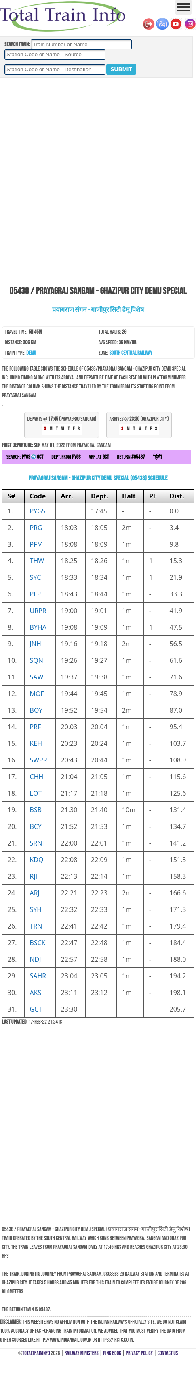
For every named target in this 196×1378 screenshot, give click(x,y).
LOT (36, 793)
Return (131, 457)
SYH (36, 909)
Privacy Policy (139, 1353)
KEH (36, 743)
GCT (36, 1009)
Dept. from (65, 457)
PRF (35, 726)
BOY (36, 710)
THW (37, 560)
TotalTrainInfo (36, 1353)
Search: (24, 457)
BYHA (38, 627)
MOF (37, 693)
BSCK (38, 942)
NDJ (35, 959)
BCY (36, 826)
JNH (35, 643)
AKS (36, 992)
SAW (37, 677)
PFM (36, 544)
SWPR (38, 760)
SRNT (38, 843)
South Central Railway (130, 352)
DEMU (31, 352)
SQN (36, 660)
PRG (36, 527)
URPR (38, 610)
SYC (35, 577)
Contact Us (168, 1353)
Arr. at (99, 457)
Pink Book (112, 1353)
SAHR (38, 975)
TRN (36, 926)
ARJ (35, 892)
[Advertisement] (97, 176)
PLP (35, 594)
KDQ (37, 859)
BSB (36, 809)
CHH (37, 776)
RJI (34, 876)
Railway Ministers (82, 1353)
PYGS (38, 511)
